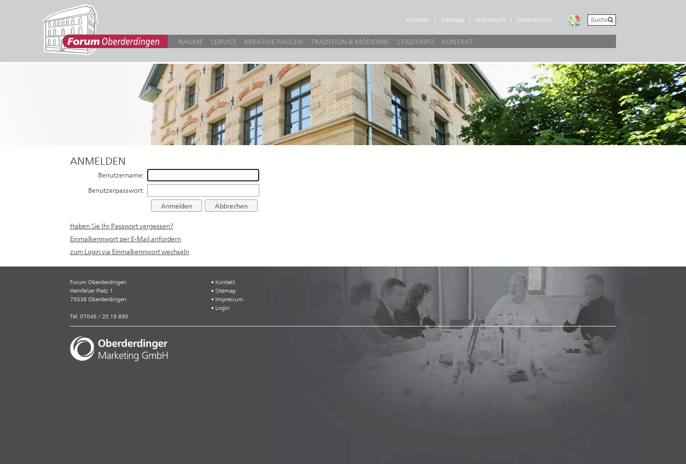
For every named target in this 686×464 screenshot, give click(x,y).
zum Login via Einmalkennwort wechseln (129, 252)
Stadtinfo (415, 42)
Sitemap (452, 19)
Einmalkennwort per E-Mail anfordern (125, 239)
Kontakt (417, 19)
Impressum (490, 19)
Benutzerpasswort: (116, 190)
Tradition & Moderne (350, 42)
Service (224, 42)
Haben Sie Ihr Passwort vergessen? (121, 226)
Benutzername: (121, 175)
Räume (191, 42)
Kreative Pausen (273, 42)
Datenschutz (534, 19)
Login (222, 308)
